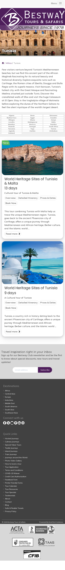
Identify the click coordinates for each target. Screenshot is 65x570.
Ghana (32, 120)
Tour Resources (11, 489)
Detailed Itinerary (28, 197)
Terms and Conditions (14, 470)
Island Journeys (11, 451)
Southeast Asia (11, 413)
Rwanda (11, 126)
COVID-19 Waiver (12, 473)
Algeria (11, 115)
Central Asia (10, 394)
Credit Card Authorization (15, 476)
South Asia (9, 410)
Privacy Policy (10, 511)
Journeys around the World (16, 457)
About (7, 499)
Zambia (32, 131)
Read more (13, 233)
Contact (8, 502)
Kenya (53, 120)
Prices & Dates (48, 197)
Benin (32, 115)
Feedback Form (11, 480)
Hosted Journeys (12, 438)
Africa (9, 63)
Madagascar (32, 122)
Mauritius (11, 124)
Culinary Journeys (12, 442)
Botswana (53, 115)
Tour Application (11, 467)
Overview (10, 197)
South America (11, 406)
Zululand (11, 133)
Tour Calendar (11, 486)
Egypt (32, 118)
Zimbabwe (53, 131)
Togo (32, 129)
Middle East (10, 403)
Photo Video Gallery (13, 461)
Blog (7, 505)
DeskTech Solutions (56, 522)
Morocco (32, 124)
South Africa (53, 126)
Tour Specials (10, 492)
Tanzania (11, 129)
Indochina (9, 400)
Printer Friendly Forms (14, 483)
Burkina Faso (11, 118)
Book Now (10, 203)
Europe (8, 397)
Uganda (12, 131)
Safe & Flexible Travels (14, 508)
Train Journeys (11, 454)
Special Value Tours (13, 445)
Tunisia (53, 129)
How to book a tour (13, 464)
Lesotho (11, 122)
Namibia (53, 124)
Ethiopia (12, 120)
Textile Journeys (11, 448)
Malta (53, 122)
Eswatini (53, 118)
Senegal (32, 126)
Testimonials (10, 495)
